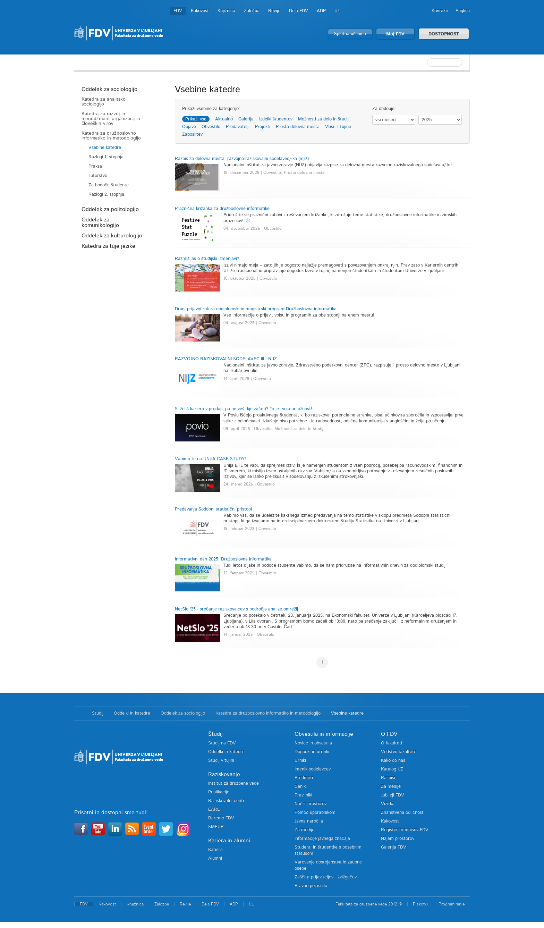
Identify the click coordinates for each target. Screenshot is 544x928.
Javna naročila (309, 821)
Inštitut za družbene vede (233, 783)
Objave (189, 127)
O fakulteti (391, 743)
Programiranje (452, 904)
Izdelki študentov (275, 119)
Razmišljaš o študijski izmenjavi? (207, 258)
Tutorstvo (97, 176)
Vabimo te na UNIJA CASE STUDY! (210, 459)
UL (337, 11)
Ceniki (301, 786)
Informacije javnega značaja (322, 838)
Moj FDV (395, 34)
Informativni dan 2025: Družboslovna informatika (223, 559)
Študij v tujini (221, 760)
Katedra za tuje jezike (108, 246)
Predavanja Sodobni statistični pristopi (213, 509)
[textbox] (424, 62)
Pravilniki (303, 795)
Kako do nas (393, 760)
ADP (321, 11)
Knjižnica (226, 11)
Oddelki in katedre (132, 713)
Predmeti (304, 778)
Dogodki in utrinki (312, 752)
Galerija (246, 119)
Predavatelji (237, 127)
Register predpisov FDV (404, 830)
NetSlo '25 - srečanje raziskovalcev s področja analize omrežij (236, 609)
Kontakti (440, 11)
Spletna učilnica (350, 34)
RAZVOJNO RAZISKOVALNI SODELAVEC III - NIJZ (226, 359)
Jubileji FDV (392, 795)
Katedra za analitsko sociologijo (104, 102)
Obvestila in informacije (324, 734)
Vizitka (387, 804)
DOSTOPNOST (443, 34)
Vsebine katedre (104, 147)
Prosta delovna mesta (298, 127)
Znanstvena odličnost (402, 812)
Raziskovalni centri (227, 801)
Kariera (215, 849)
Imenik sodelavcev (313, 769)
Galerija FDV (393, 847)
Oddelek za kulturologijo (112, 235)
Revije (274, 11)
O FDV (389, 734)
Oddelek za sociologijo (109, 89)
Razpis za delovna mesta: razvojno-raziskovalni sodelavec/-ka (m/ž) (242, 159)
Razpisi (388, 778)
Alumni (215, 858)
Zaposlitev (192, 134)
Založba (252, 11)
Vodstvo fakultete (398, 752)
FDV (177, 11)
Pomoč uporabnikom (315, 812)
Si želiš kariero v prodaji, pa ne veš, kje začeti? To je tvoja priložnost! (243, 409)
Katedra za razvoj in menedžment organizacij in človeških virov (111, 118)
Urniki (300, 760)
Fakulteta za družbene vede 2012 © (368, 904)
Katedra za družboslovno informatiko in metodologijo (111, 136)
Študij (97, 713)
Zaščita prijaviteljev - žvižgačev (326, 877)
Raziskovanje (224, 774)
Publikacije (218, 792)
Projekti (262, 127)
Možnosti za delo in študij (323, 119)
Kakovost (200, 11)
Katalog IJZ (392, 769)
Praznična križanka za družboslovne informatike (222, 208)
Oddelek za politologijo (110, 209)
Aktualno (224, 119)
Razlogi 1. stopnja (106, 157)
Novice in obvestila (313, 743)
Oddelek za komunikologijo (100, 222)
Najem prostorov (397, 838)
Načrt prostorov (310, 804)
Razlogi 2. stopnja (106, 194)
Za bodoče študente (108, 185)
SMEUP (215, 827)
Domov (79, 713)
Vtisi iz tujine (338, 127)
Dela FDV (298, 11)
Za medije (304, 830)
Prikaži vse (195, 119)
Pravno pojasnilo (311, 886)
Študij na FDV (222, 743)
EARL (214, 809)
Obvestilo (211, 127)
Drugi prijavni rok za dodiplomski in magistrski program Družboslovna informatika (256, 309)
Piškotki (420, 904)
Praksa (95, 166)
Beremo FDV (221, 818)
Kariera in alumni (229, 840)
